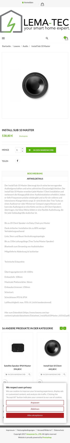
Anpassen (35, 402)
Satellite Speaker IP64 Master (17, 366)
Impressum (10, 430)
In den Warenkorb (41, 150)
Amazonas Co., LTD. (34, 434)
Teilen (17, 161)
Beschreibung (35, 173)
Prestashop (46, 437)
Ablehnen (35, 409)
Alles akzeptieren (35, 415)
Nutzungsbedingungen (26, 430)
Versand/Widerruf (44, 430)
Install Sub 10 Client (52, 366)
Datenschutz (59, 430)
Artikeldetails (35, 179)
